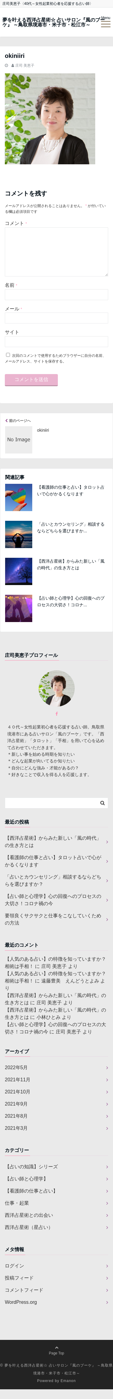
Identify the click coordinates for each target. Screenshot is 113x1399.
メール (13, 318)
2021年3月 (16, 1137)
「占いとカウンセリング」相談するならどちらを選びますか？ (53, 890)
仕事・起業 (17, 1212)
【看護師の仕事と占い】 (31, 1200)
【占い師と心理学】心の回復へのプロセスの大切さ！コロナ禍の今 (53, 909)
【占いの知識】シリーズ (31, 1176)
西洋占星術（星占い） (29, 1237)
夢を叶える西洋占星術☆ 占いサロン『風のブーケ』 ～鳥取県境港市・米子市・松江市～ (53, 22)
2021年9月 (16, 1113)
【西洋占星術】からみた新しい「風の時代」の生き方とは (71, 574)
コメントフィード (24, 1299)
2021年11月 (17, 1089)
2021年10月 (17, 1101)
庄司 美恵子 (24, 65)
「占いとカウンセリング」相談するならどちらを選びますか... (71, 537)
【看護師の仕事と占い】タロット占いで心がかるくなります (71, 500)
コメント (16, 223)
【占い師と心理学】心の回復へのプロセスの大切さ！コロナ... (71, 611)
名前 (11, 294)
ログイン (14, 1275)
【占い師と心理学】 (26, 1188)
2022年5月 (16, 1077)
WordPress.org (21, 1311)
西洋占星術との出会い (29, 1224)
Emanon (68, 1390)
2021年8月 (16, 1125)
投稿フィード (19, 1287)
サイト (12, 341)
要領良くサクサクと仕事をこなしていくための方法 (53, 929)
